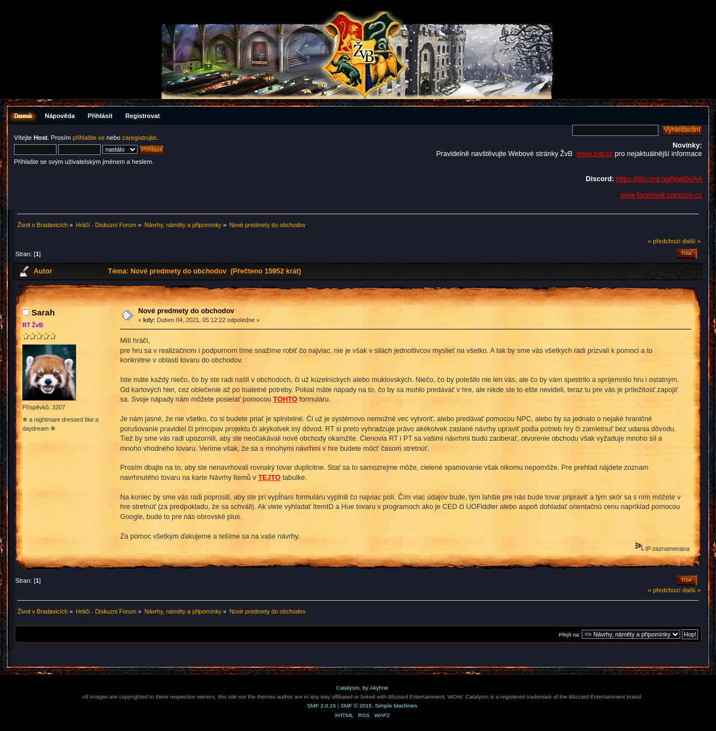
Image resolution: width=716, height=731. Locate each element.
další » (691, 241)
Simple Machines (396, 705)
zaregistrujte (139, 137)
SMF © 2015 (356, 705)
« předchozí (664, 241)
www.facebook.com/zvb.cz (661, 195)
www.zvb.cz (594, 154)
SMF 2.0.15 (321, 705)
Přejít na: (569, 634)
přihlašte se (89, 137)
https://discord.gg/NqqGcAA (659, 179)
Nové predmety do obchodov (186, 311)
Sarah (43, 312)
